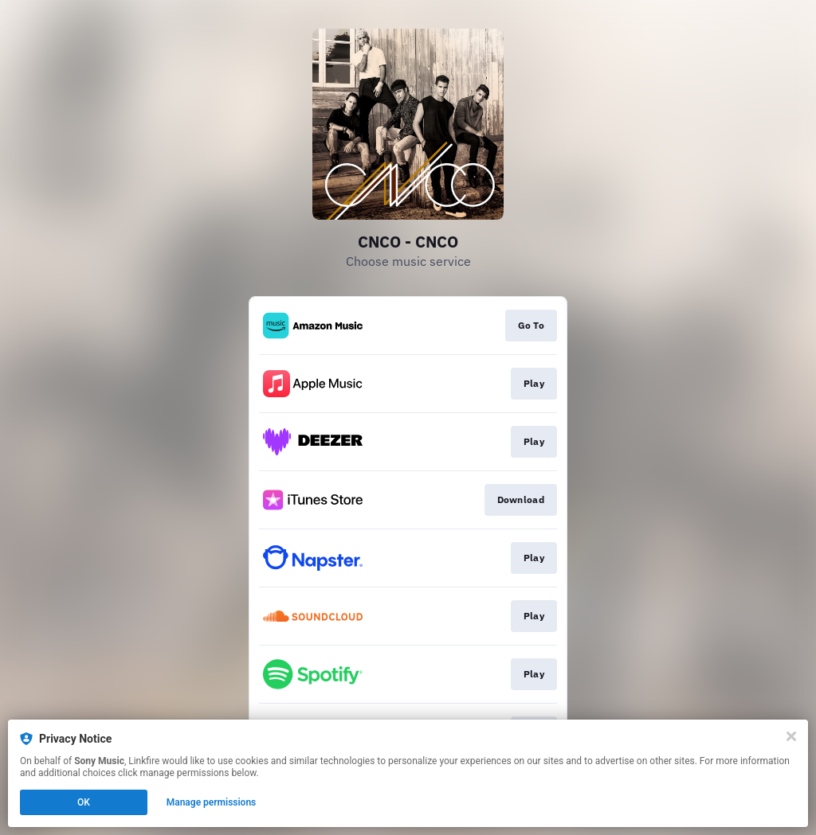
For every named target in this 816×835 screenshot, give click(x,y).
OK (83, 802)
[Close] (791, 736)
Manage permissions (212, 802)
